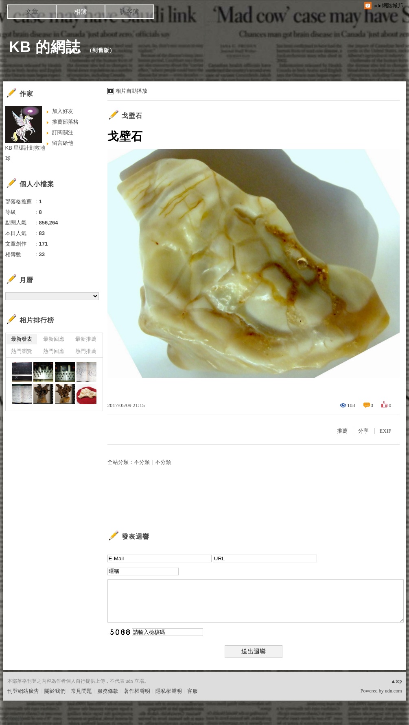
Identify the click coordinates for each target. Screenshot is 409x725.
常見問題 (81, 691)
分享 (363, 431)
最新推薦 (85, 339)
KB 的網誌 (45, 47)
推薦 (342, 431)
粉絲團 (15, 719)
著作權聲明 (137, 691)
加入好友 (62, 111)
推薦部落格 (65, 122)
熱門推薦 (85, 351)
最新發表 (21, 339)
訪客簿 (129, 11)
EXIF (386, 431)
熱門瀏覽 (21, 351)
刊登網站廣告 (23, 691)
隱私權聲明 (168, 691)
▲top (396, 681)
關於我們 (55, 691)
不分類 (142, 462)
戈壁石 (132, 115)
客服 (192, 691)
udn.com (393, 691)
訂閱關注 (62, 132)
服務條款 (107, 691)
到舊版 (100, 50)
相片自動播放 (131, 91)
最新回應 (53, 339)
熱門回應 (53, 351)
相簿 (80, 11)
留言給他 (62, 143)
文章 (31, 11)
